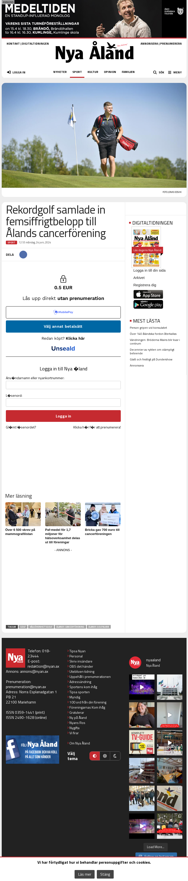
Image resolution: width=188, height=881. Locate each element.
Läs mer (84, 874)
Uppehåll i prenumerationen (90, 676)
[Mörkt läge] (115, 756)
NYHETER (60, 71)
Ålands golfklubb (98, 626)
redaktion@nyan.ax (43, 666)
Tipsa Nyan (77, 650)
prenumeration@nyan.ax (26, 687)
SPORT (77, 71)
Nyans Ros (77, 722)
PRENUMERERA (171, 43)
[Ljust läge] (105, 756)
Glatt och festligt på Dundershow (151, 359)
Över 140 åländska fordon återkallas (153, 333)
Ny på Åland (78, 717)
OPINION (110, 71)
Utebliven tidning (81, 671)
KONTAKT (13, 43)
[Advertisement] (63, 587)
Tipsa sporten (79, 691)
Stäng (105, 874)
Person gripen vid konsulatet (148, 327)
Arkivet (139, 278)
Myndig (74, 697)
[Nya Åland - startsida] (94, 64)
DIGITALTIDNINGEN (35, 43)
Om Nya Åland (79, 743)
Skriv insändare (80, 661)
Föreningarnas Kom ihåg (87, 707)
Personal (76, 656)
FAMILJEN (128, 71)
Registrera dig (144, 285)
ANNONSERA (149, 43)
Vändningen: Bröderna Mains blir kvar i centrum (155, 341)
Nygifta (74, 727)
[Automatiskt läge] (94, 756)
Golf (23, 626)
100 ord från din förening (87, 702)
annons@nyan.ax (34, 671)
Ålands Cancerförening (70, 626)
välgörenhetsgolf (41, 626)
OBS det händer (81, 666)
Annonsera (137, 365)
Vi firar (74, 732)
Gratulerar (76, 712)
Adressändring (80, 681)
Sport (11, 242)
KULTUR (93, 71)
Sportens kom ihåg (83, 686)
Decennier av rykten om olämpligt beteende (152, 351)
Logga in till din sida (149, 270)
